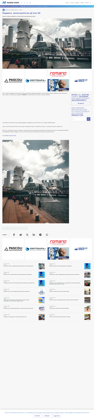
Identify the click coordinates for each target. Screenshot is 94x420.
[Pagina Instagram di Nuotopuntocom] (24, 2)
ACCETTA (37, 415)
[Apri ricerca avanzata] (67, 2)
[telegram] (40, 234)
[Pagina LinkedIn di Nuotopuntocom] (27, 2)
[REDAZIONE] (77, 2)
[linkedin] (34, 234)
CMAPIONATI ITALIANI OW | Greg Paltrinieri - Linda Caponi (34, 6)
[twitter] (27, 234)
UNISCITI (81, 103)
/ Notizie (20, 9)
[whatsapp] (47, 234)
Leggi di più (57, 415)
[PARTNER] (82, 2)
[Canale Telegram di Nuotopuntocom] (30, 2)
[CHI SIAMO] (71, 2)
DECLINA (47, 415)
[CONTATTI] (86, 2)
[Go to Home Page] (17, 9)
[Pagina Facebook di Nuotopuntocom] (21, 2)
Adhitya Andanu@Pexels (10, 135)
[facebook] (14, 234)
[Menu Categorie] (90, 2)
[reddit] (20, 234)
